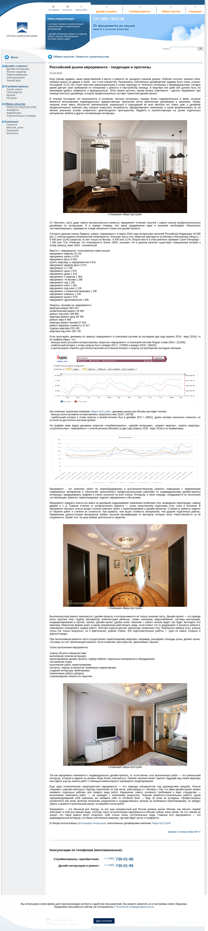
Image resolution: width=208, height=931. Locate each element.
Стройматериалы (140, 11)
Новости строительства (21, 106)
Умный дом (14, 80)
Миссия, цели (15, 127)
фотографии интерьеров (92, 823)
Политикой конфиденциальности (135, 906)
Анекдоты (13, 110)
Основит (12, 98)
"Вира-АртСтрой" (161, 823)
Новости (12, 124)
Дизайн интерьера (18, 68)
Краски (11, 95)
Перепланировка (17, 74)
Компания (195, 11)
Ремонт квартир (16, 71)
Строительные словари (21, 115)
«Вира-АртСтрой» (100, 411)
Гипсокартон (14, 92)
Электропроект (16, 77)
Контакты (12, 133)
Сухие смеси (14, 89)
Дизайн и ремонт (106, 11)
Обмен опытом (171, 11)
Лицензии (13, 130)
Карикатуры (14, 112)
